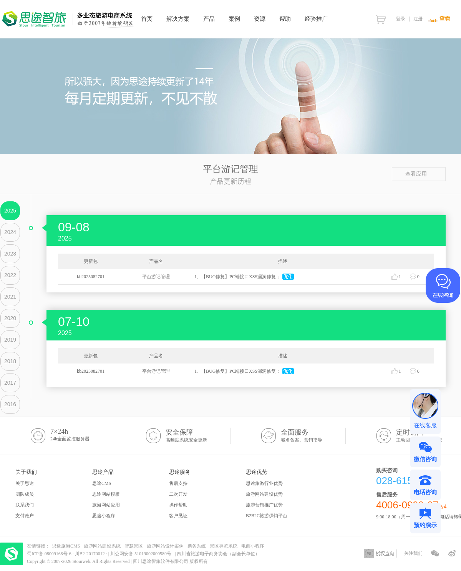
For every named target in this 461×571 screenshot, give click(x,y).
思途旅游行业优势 (264, 483)
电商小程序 (252, 546)
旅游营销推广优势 (264, 505)
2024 (10, 232)
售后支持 (178, 483)
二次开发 (178, 494)
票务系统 (196, 546)
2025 (10, 210)
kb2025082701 (90, 276)
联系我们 (24, 505)
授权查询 (380, 553)
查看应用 (419, 174)
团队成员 (24, 494)
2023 (10, 254)
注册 (418, 19)
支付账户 (24, 515)
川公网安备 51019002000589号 (140, 553)
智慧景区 (133, 546)
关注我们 (413, 553)
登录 (400, 19)
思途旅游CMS (66, 546)
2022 (10, 275)
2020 (10, 318)
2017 (10, 383)
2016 (10, 404)
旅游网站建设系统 (102, 546)
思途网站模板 (106, 494)
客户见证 (178, 515)
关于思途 (24, 483)
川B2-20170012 (90, 553)
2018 (10, 361)
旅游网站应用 (106, 505)
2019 (10, 340)
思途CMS (101, 483)
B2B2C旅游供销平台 (266, 515)
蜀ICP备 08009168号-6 (50, 553)
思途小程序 (103, 515)
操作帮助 (178, 505)
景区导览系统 (223, 546)
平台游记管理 (156, 276)
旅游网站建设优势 (264, 494)
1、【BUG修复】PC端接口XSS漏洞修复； (237, 276)
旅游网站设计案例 (165, 546)
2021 (10, 297)
